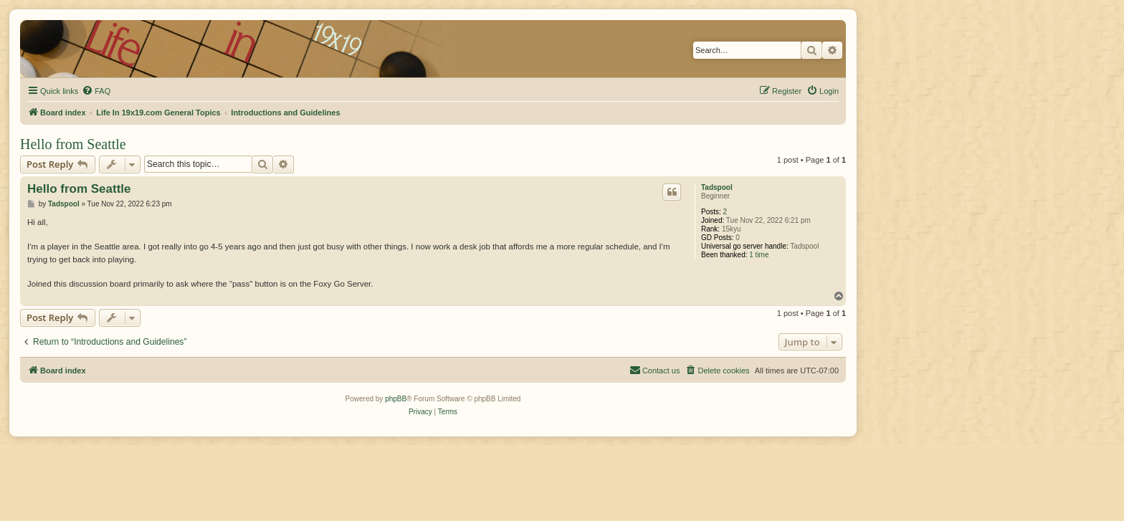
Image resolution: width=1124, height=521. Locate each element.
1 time (758, 255)
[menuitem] (96, 91)
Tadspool (717, 187)
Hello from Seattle (73, 144)
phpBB (395, 399)
